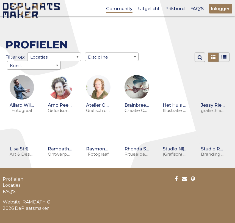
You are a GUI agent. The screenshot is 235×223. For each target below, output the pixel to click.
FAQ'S (197, 8)
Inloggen (221, 8)
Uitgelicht (149, 8)
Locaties (11, 185)
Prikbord (175, 8)
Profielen (13, 179)
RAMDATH (34, 202)
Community (119, 8)
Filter (11, 57)
